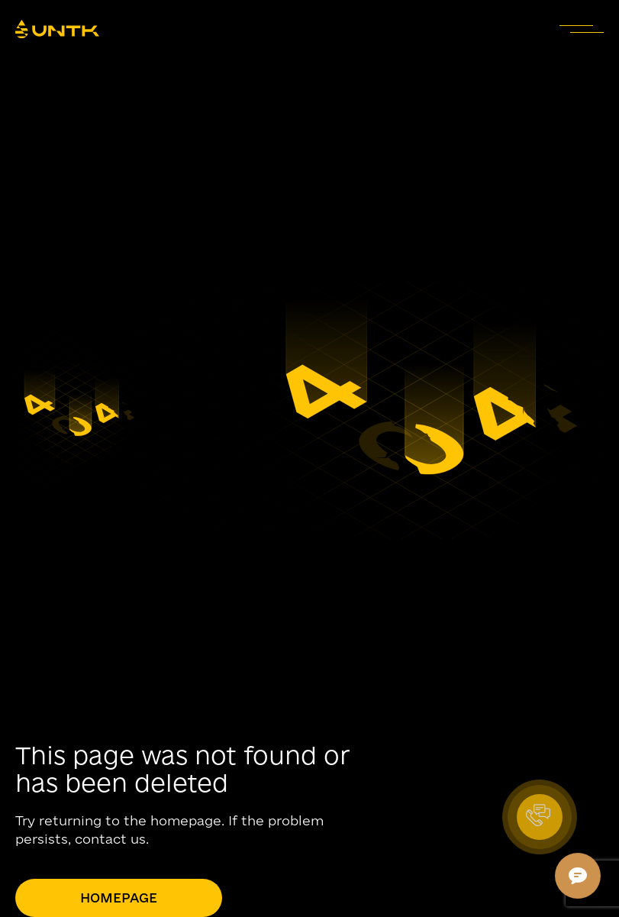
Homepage (118, 897)
